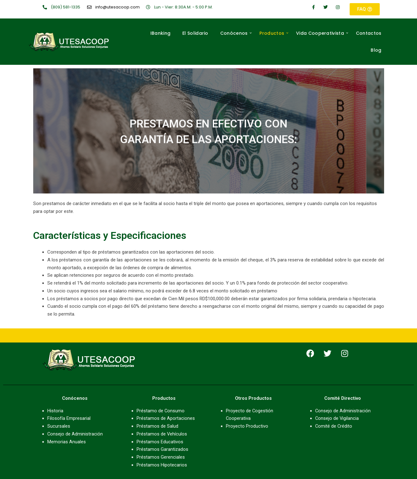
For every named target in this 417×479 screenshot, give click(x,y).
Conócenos (236, 33)
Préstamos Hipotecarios (162, 465)
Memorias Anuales (66, 442)
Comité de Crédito (334, 426)
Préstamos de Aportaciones (166, 418)
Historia (55, 411)
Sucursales (58, 426)
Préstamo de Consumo (161, 411)
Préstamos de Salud (157, 426)
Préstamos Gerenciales (161, 457)
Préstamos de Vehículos (162, 434)
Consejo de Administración (75, 434)
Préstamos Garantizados (162, 449)
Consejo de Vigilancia (337, 418)
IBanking (160, 33)
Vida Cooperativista (322, 33)
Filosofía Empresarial (69, 418)
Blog (376, 50)
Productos (273, 33)
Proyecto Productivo (247, 426)
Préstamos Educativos (160, 442)
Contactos (369, 33)
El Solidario (195, 33)
